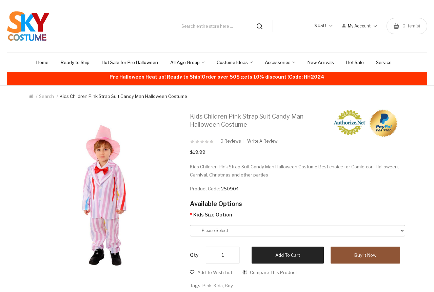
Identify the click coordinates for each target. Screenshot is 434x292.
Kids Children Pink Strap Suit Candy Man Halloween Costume (123, 96)
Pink (207, 285)
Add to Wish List (214, 272)
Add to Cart (287, 255)
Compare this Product (273, 272)
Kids (218, 285)
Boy (229, 285)
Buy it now (365, 255)
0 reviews (230, 141)
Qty (194, 255)
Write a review (262, 141)
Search (46, 96)
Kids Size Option (212, 214)
